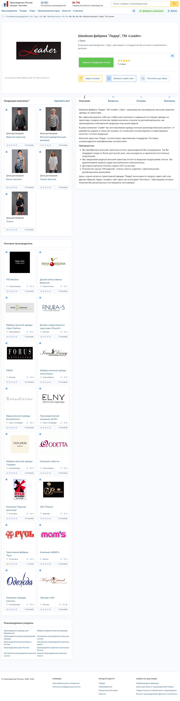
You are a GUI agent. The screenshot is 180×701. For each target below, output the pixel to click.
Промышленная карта (49, 11)
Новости (66, 11)
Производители (9, 11)
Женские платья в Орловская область (77, 17)
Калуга (44, 559)
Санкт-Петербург (14, 423)
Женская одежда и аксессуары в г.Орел (74, 17)
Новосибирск (13, 332)
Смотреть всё (62, 100)
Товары (23, 11)
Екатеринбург (13, 468)
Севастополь (47, 286)
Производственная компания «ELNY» (49, 417)
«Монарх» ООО (47, 597)
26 (65, 605)
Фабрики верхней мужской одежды (52, 631)
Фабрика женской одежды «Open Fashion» (19, 327)
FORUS (9, 370)
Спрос (32, 11)
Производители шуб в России (16, 648)
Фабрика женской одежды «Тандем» (19, 463)
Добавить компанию (152, 11)
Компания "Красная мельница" (16, 508)
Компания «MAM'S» (49, 552)
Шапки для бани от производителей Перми (155, 687)
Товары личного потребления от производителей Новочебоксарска (157, 690)
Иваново (45, 514)
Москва (44, 332)
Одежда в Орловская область (64, 17)
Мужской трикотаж (15, 137)
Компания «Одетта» (50, 461)
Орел (36, 17)
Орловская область (31, 17)
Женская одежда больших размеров (53, 139)
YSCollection (12, 279)
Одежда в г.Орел (67, 17)
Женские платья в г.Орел (80, 17)
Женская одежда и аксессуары (45, 17)
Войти (172, 11)
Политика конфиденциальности (66, 687)
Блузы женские (14, 179)
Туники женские (48, 179)
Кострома (11, 514)
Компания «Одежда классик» (16, 599)
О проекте (78, 11)
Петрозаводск (13, 286)
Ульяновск (12, 559)
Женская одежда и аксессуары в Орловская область (70, 17)
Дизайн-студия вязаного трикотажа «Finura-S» (52, 327)
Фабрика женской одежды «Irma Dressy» (53, 372)
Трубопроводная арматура (147, 683)
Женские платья (53, 17)
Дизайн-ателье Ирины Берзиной (51, 281)
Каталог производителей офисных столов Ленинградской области (157, 694)
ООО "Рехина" (46, 507)
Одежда (41, 17)
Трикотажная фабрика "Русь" (17, 554)
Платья (9, 221)
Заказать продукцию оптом (96, 62)
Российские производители (17, 17)
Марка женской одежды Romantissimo (18, 417)
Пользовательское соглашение (65, 683)
